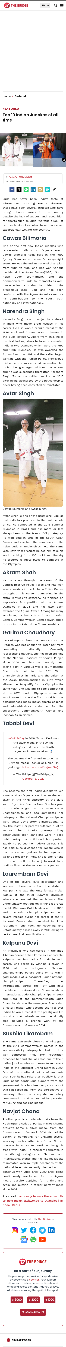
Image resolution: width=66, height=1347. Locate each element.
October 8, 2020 (33, 778)
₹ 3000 (33, 1300)
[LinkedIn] (33, 189)
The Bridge (44, 1219)
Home (8, 96)
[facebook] (12, 189)
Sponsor (34, 1279)
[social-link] (54, 189)
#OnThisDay (16, 738)
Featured (11, 108)
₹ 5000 (17, 1300)
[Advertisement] (33, 54)
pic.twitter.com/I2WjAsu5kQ (39, 767)
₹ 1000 (49, 1300)
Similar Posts (21, 1340)
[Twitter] (19, 189)
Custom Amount (33, 1312)
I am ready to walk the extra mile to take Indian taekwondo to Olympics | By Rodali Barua (33, 1201)
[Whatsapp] (26, 189)
